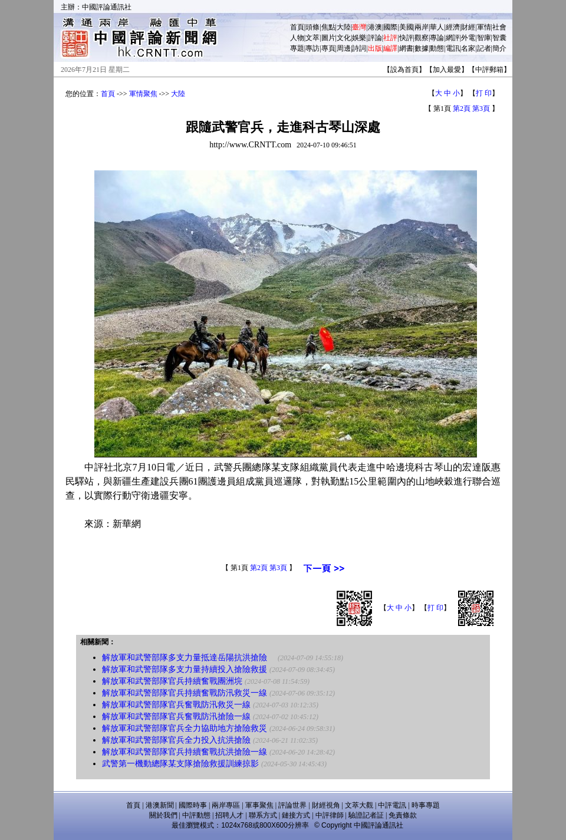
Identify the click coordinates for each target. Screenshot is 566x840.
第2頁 (461, 108)
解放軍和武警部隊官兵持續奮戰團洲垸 (172, 681)
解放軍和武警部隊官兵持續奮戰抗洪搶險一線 (184, 751)
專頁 (328, 48)
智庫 (484, 38)
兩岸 (421, 27)
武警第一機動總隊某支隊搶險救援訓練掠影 (180, 763)
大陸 (344, 27)
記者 (484, 48)
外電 (468, 38)
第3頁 (481, 108)
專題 (297, 48)
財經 (468, 27)
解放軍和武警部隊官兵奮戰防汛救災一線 (176, 704)
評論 (375, 38)
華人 (437, 27)
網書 (406, 48)
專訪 (312, 48)
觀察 (421, 38)
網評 (453, 38)
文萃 (312, 38)
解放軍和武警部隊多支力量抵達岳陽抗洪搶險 (188, 657)
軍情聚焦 (143, 94)
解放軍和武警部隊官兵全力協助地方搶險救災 (184, 728)
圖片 (328, 38)
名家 (468, 48)
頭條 (312, 27)
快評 (406, 38)
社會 (499, 27)
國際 (390, 27)
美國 (406, 27)
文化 (344, 38)
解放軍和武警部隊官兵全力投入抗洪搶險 (176, 740)
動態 (437, 48)
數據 (421, 48)
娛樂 (359, 38)
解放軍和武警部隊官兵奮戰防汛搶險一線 (176, 716)
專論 (437, 38)
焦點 (328, 27)
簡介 (499, 48)
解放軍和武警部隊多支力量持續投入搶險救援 (184, 669)
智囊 (499, 38)
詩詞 (359, 48)
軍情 (484, 27)
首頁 (297, 27)
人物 (297, 38)
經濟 (453, 27)
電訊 (453, 48)
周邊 (344, 48)
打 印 (484, 93)
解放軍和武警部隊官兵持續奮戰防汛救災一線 (184, 693)
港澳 (375, 27)
